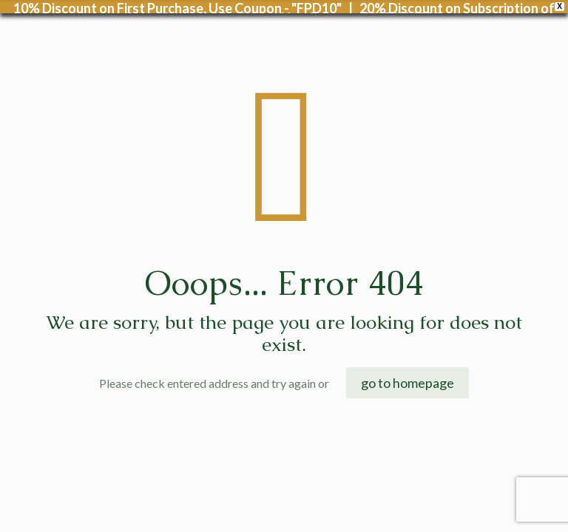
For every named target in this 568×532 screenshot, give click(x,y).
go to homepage (407, 373)
